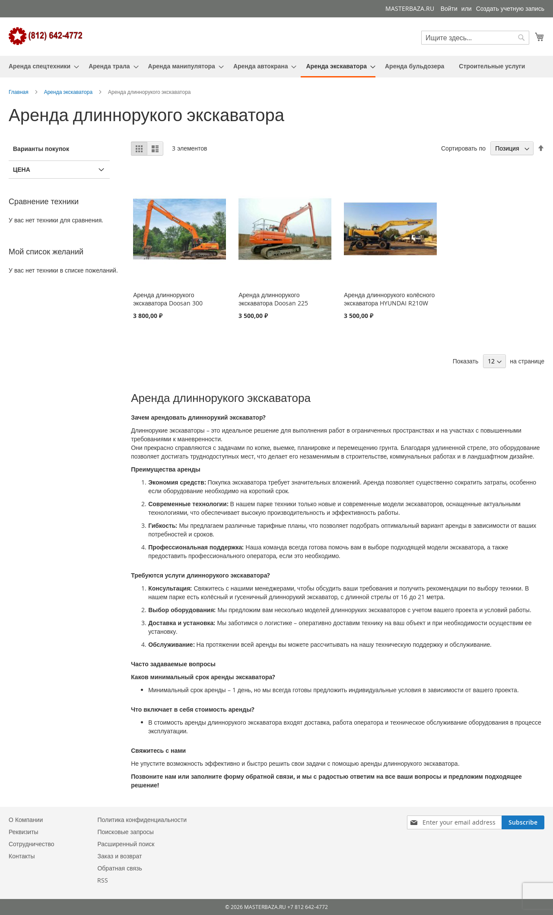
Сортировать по (463, 148)
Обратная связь (119, 868)
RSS (102, 880)
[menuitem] (41, 66)
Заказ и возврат (119, 856)
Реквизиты (23, 832)
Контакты (22, 856)
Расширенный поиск (125, 844)
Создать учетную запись (510, 8)
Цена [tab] (21, 169)
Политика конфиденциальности (142, 819)
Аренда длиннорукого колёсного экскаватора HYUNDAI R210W (389, 299)
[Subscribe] (523, 822)
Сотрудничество (31, 844)
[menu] (276, 66)
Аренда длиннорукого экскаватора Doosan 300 (168, 299)
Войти (449, 8)
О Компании (26, 819)
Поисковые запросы (125, 832)
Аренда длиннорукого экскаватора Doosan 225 (273, 299)
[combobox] (475, 38)
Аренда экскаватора (69, 91)
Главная (19, 91)
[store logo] (45, 36)
